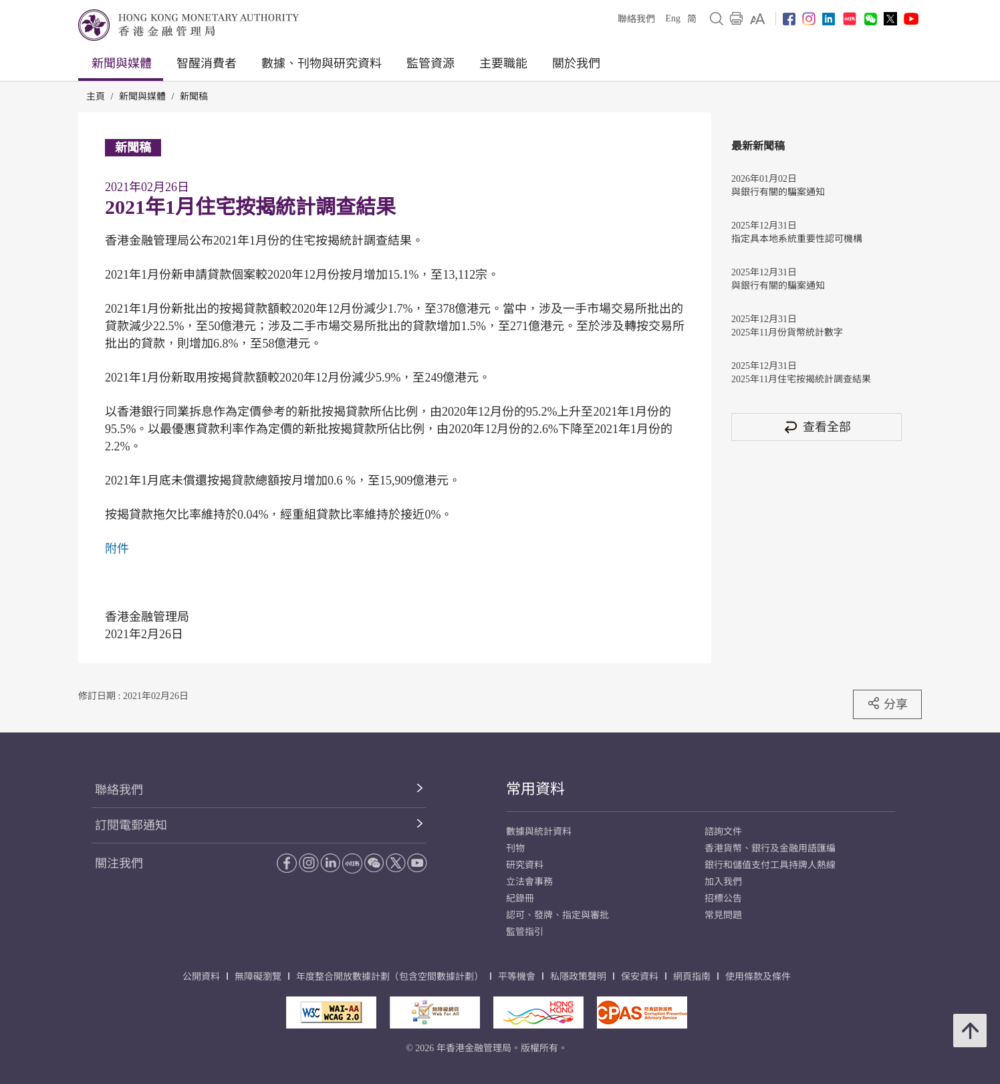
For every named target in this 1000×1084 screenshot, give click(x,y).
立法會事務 (529, 882)
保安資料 (639, 977)
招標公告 (723, 899)
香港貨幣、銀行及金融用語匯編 (770, 848)
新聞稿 (194, 97)
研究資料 (524, 865)
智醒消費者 (206, 63)
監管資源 (430, 63)
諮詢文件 (723, 832)
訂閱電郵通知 (131, 825)
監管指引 (524, 932)
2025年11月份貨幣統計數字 (787, 332)
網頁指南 (692, 977)
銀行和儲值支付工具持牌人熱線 (770, 865)
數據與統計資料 (539, 832)
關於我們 (576, 63)
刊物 (515, 848)
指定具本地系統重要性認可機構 (796, 239)
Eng (672, 18)
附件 (117, 548)
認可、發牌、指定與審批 (557, 915)
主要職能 (503, 63)
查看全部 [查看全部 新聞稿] (817, 427)
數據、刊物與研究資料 (321, 63)
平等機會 (516, 977)
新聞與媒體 (122, 63)
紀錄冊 (520, 899)
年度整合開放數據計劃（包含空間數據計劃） (389, 977)
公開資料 (201, 977)
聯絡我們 (636, 19)
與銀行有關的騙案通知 (778, 192)
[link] (757, 18)
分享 (887, 703)
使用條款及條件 (758, 977)
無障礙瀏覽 (258, 977)
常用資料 (535, 789)
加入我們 (723, 882)
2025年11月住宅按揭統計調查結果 (801, 379)
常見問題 (723, 915)
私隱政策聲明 (578, 977)
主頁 (95, 97)
